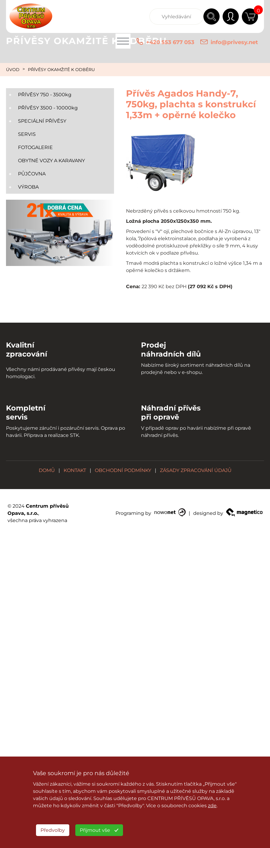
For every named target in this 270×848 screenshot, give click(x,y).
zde (212, 805)
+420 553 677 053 (170, 42)
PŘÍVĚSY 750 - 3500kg (44, 94)
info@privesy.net (234, 42)
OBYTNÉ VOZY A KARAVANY (51, 160)
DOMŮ (47, 470)
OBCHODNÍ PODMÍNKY (123, 470)
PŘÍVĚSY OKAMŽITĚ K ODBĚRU (61, 69)
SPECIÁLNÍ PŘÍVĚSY (42, 121)
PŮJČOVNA (32, 174)
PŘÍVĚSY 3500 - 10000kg (48, 108)
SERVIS (27, 134)
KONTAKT (75, 470)
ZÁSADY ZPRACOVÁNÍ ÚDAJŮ (196, 470)
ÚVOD (13, 69)
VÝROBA (28, 187)
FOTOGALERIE (35, 147)
